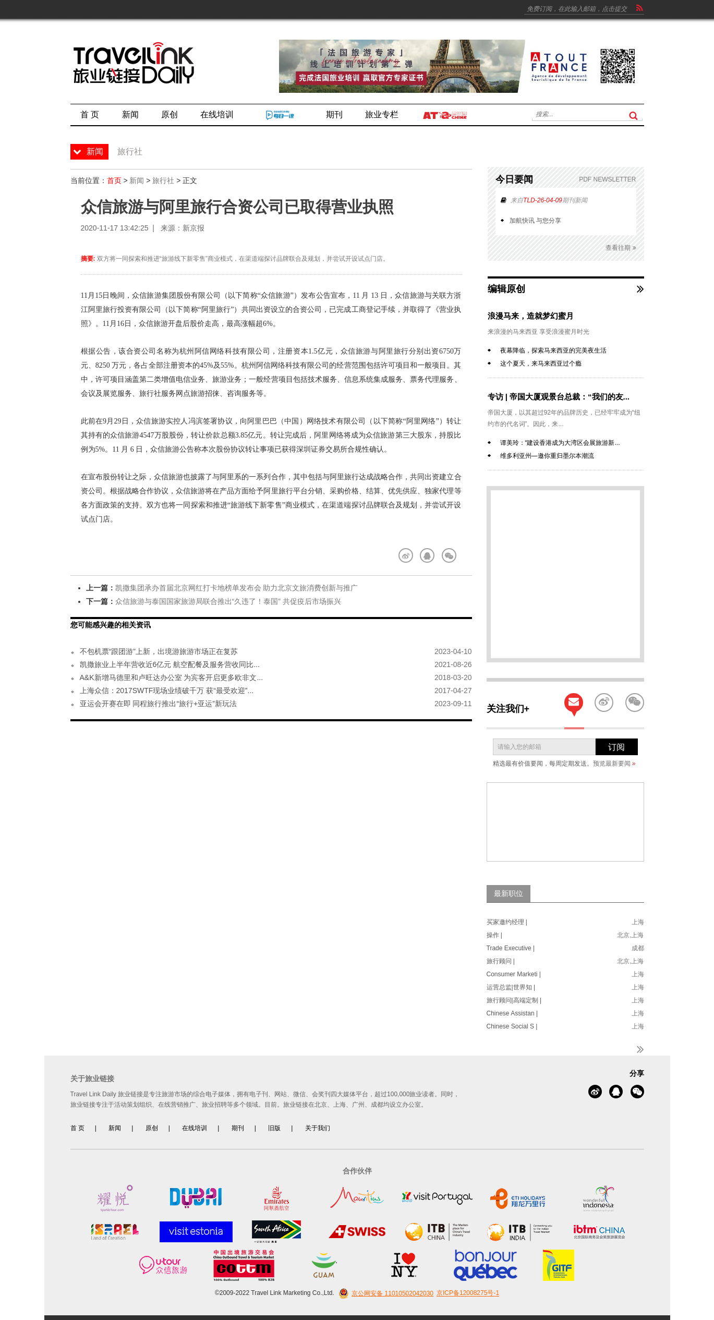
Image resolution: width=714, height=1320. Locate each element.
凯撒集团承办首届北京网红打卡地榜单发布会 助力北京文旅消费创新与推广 (236, 588)
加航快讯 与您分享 (535, 220)
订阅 (616, 747)
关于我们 (317, 1128)
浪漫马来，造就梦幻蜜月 (531, 315)
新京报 (193, 228)
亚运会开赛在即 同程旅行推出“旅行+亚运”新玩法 (158, 703)
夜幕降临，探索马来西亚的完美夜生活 (553, 350)
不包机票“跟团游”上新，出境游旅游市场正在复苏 (159, 651)
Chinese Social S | (512, 1026)
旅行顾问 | (501, 961)
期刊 (238, 1128)
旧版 (274, 1128)
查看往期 (621, 248)
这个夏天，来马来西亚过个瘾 (541, 363)
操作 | (494, 935)
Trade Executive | (511, 948)
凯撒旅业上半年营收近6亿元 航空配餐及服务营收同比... (170, 664)
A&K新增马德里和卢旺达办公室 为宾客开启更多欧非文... (171, 677)
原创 (152, 1128)
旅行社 (163, 180)
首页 (114, 180)
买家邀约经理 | (507, 922)
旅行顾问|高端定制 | (514, 1000)
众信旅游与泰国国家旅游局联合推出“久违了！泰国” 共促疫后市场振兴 (228, 601)
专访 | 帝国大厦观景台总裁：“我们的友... (559, 396)
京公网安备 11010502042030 (384, 1293)
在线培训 (194, 1128)
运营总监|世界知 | (511, 987)
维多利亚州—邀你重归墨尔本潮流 (547, 455)
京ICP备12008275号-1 (468, 1293)
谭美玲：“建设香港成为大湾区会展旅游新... (560, 442)
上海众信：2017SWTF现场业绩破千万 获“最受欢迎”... (167, 690)
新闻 (136, 180)
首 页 (77, 1128)
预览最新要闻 (614, 763)
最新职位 (508, 893)
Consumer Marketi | (514, 974)
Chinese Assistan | (512, 1013)
